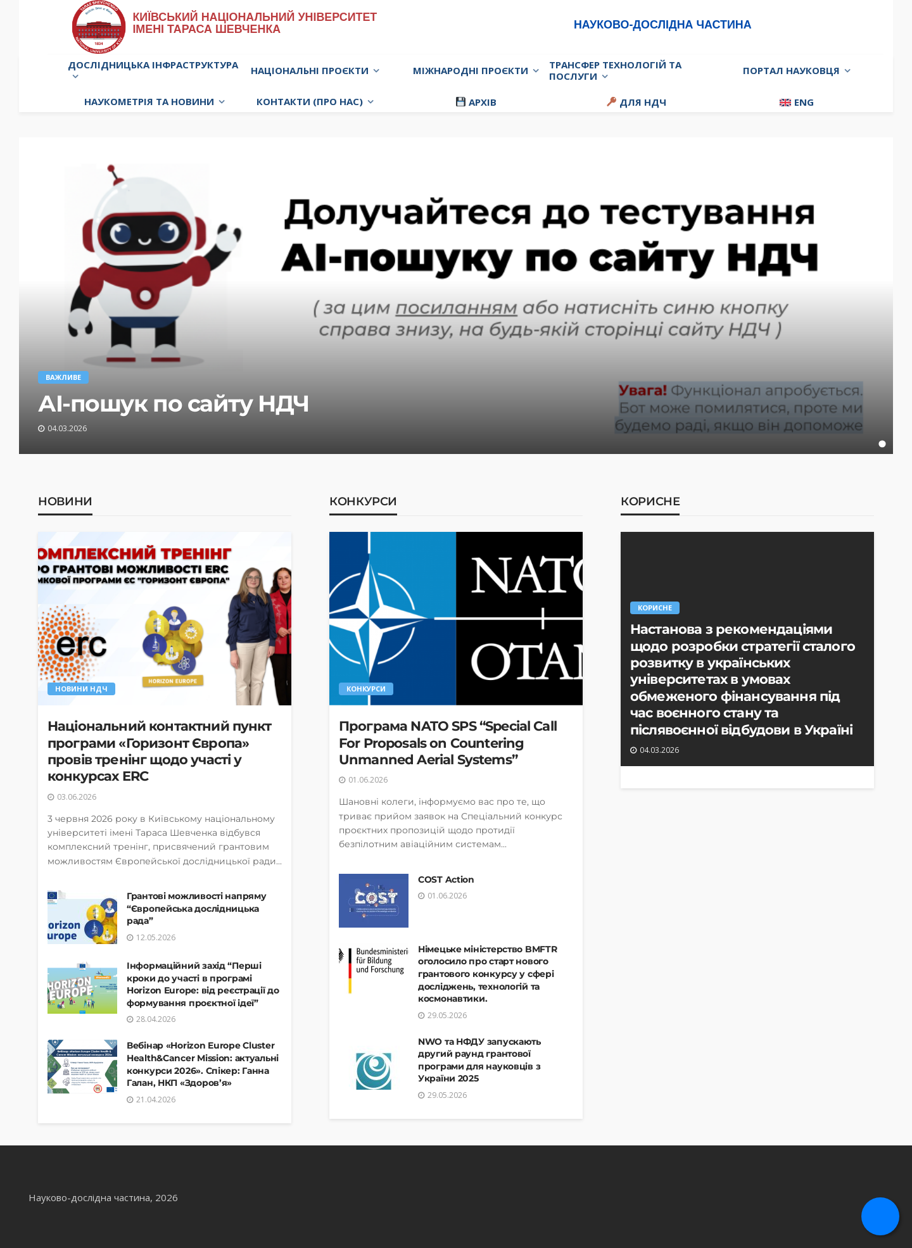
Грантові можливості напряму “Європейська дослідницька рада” (196, 908)
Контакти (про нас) (309, 101)
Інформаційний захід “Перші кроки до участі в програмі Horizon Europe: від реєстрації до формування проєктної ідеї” (203, 984)
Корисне (650, 501)
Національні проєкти (310, 70)
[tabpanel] (456, 295)
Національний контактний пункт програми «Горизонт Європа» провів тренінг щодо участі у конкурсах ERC (160, 751)
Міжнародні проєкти (470, 70)
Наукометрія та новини (149, 101)
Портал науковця (791, 70)
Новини (65, 501)
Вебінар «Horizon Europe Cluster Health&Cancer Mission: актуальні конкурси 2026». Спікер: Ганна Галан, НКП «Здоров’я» (203, 1064)
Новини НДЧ (81, 688)
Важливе (63, 377)
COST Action (446, 879)
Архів (476, 102)
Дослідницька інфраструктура (153, 64)
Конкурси (363, 501)
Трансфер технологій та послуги (615, 70)
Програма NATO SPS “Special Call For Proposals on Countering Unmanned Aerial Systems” (448, 742)
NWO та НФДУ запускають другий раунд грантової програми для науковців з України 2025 (479, 1060)
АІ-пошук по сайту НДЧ (173, 404)
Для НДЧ (636, 102)
